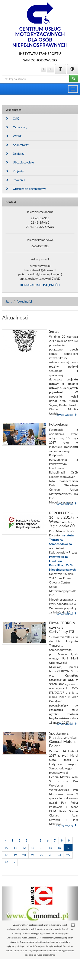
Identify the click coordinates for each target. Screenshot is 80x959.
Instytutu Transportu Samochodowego (61, 539)
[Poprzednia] (5, 840)
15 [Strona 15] (50, 847)
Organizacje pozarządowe (26, 188)
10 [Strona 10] (6, 847)
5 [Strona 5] (41, 840)
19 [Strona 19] (15, 855)
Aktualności (24, 301)
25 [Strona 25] (68, 855)
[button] (7, 913)
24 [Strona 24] (59, 855)
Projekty (15, 171)
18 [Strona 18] (6, 855)
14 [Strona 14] (41, 847)
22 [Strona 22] (41, 855)
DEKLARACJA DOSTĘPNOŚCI (40, 285)
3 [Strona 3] (26, 840)
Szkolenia (15, 180)
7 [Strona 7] (55, 840)
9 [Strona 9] (69, 840)
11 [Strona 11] (15, 847)
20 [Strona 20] (24, 855)
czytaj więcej (66, 414)
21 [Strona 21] (33, 855)
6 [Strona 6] (48, 840)
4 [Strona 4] (33, 840)
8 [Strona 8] (62, 840)
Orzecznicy (16, 127)
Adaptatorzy (17, 145)
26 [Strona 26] (6, 862)
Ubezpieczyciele (20, 162)
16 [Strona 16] (59, 847)
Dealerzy (15, 153)
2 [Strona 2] (19, 840)
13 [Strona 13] (33, 847)
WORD (14, 136)
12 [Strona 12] (24, 847)
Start (8, 301)
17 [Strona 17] (68, 847)
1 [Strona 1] (12, 840)
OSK (12, 118)
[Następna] (14, 862)
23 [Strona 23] (50, 855)
